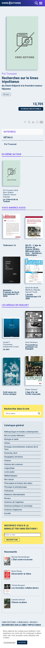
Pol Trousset (9, 73)
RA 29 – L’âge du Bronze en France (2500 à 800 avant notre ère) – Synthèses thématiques (33, 250)
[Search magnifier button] (39, 413)
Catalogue (23, 622)
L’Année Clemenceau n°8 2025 (33, 297)
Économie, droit (10, 453)
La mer (6, 349)
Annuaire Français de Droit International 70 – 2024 (11, 293)
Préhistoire (9, 491)
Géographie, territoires (13, 457)
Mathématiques (10, 476)
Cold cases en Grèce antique (9, 393)
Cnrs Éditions (9, 622)
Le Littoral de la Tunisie (10, 200)
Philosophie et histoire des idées (18, 483)
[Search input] (21, 413)
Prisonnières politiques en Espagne (31, 347)
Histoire (7, 460)
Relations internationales (14, 494)
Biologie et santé (11, 439)
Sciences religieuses (13, 509)
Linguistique (9, 468)
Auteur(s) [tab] (10, 131)
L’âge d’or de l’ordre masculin (33, 393)
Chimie (7, 443)
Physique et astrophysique (15, 487)
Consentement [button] (9, 642)
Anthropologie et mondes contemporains (21, 432)
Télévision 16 (9, 245)
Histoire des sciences (13, 464)
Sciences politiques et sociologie (18, 506)
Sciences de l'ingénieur (14, 502)
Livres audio (9, 472)
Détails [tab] (8, 137)
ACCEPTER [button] (22, 642)
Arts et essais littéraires (14, 435)
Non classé (9, 479)
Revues (6, 94)
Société (7, 513)
